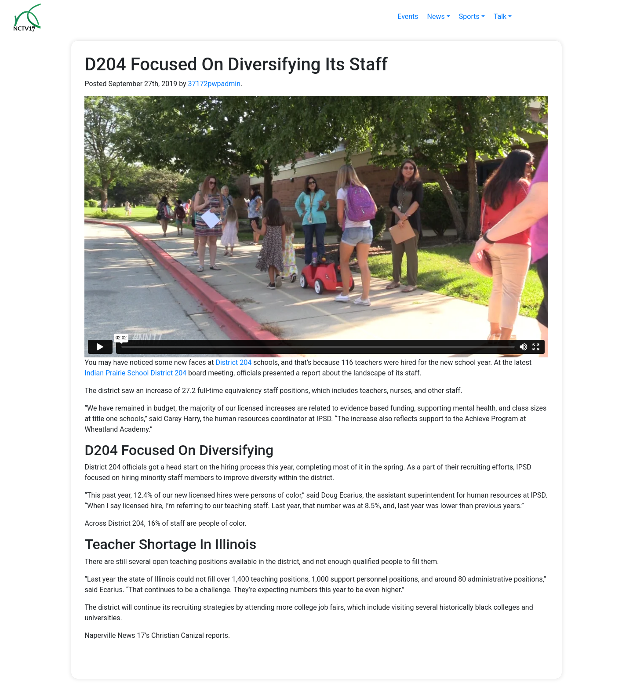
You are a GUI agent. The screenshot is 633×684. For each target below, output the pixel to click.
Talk (500, 16)
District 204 (233, 362)
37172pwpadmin (214, 84)
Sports (469, 16)
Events (407, 16)
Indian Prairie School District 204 (135, 373)
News (436, 16)
